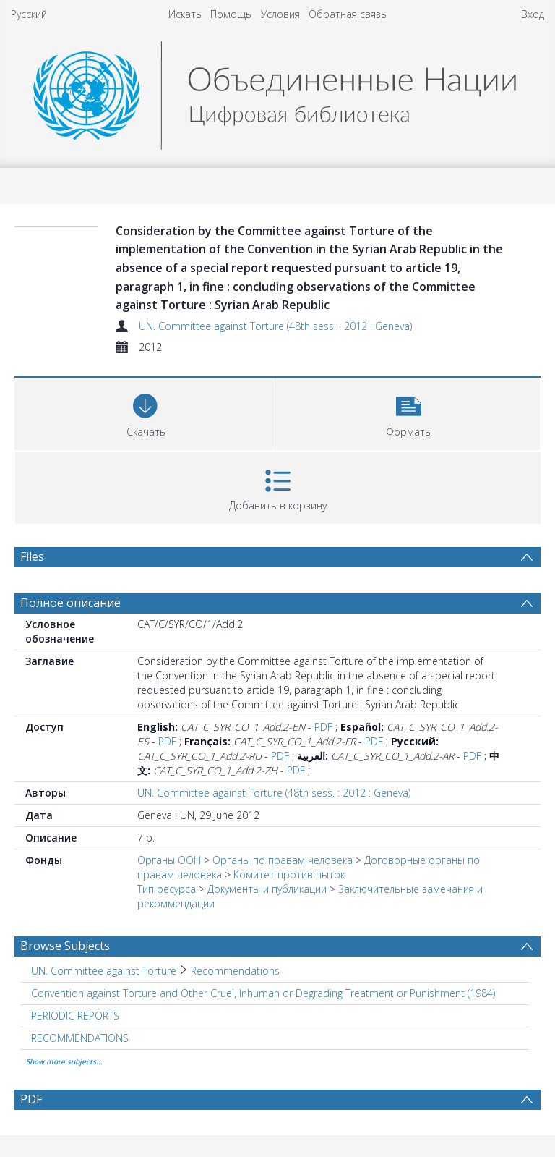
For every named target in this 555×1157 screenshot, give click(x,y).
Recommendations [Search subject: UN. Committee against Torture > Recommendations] (235, 971)
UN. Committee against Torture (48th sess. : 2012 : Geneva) (275, 326)
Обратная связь (348, 14)
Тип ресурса (166, 889)
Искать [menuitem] (185, 14)
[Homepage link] (278, 92)
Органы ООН (169, 860)
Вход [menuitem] (532, 14)
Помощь (230, 14)
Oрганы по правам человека (284, 860)
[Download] (145, 412)
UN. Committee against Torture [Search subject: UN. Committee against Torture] (103, 971)
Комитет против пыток (289, 874)
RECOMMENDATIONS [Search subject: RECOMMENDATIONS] (80, 1038)
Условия (280, 14)
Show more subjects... (64, 1061)
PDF (323, 727)
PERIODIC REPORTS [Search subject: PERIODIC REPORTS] (75, 1015)
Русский (29, 14)
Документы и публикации (267, 889)
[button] (409, 412)
